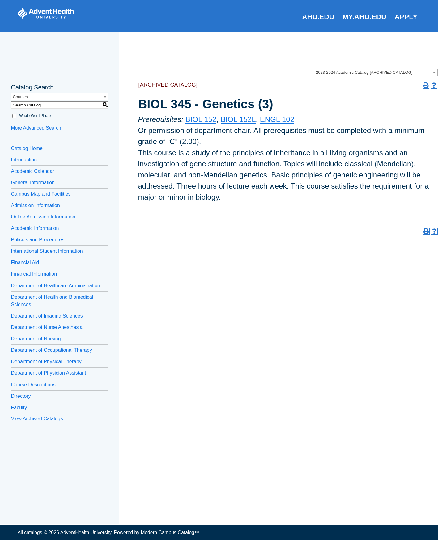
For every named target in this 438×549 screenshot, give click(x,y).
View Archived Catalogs (37, 418)
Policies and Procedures (38, 239)
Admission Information (35, 205)
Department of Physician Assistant (48, 373)
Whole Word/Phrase (35, 116)
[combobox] (376, 72)
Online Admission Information (43, 216)
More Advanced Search (36, 128)
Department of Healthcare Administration (55, 285)
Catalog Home (27, 148)
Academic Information (35, 228)
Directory (21, 396)
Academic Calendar (32, 171)
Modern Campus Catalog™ (170, 532)
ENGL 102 (277, 119)
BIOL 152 (201, 119)
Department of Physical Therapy (46, 361)
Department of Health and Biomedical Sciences (52, 300)
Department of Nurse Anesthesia (47, 327)
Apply (405, 17)
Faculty (19, 407)
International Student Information (47, 251)
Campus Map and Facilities (41, 194)
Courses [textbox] (20, 96)
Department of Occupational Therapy (51, 350)
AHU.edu (318, 17)
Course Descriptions (33, 384)
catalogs (33, 532)
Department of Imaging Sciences (47, 315)
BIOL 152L (238, 119)
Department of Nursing (36, 338)
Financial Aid (25, 262)
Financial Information (34, 274)
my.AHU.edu (364, 17)
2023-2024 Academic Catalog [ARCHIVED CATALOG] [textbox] (364, 72)
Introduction (24, 159)
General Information (33, 182)
